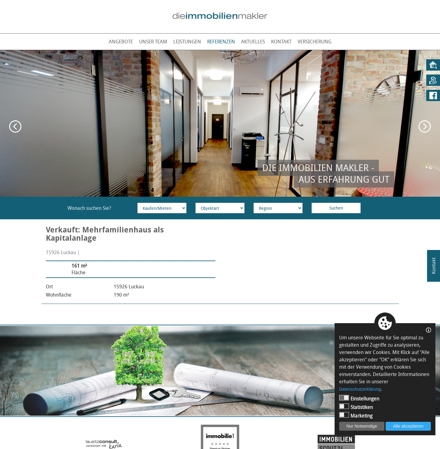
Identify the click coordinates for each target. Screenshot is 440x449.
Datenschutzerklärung (360, 389)
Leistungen (187, 41)
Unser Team (153, 41)
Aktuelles (253, 41)
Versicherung (315, 41)
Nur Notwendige (361, 426)
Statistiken (356, 407)
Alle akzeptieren (408, 426)
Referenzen (221, 41)
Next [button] (425, 126)
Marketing (355, 415)
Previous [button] (15, 126)
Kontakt (281, 41)
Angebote (121, 41)
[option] (220, 123)
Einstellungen (359, 398)
